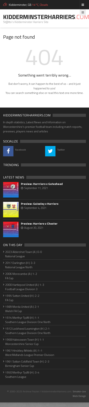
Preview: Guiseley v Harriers (39, 204)
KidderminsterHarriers (46, 17)
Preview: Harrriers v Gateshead (42, 184)
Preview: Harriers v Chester (39, 223)
